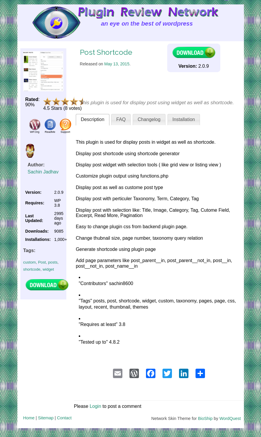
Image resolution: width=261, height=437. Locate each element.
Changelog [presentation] (149, 119)
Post (42, 262)
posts (53, 262)
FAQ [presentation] (121, 119)
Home (29, 418)
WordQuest (230, 418)
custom (29, 262)
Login (95, 406)
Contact (64, 418)
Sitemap (46, 418)
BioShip (205, 418)
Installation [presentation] (184, 119)
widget (48, 269)
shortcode (32, 269)
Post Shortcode (106, 52)
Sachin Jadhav (43, 171)
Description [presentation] (92, 119)
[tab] (92, 119)
